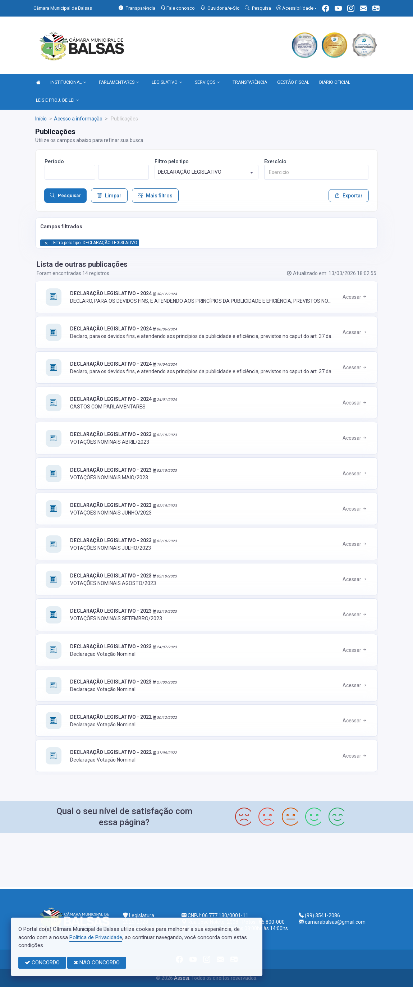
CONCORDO (42, 962)
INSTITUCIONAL (68, 83)
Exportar (349, 195)
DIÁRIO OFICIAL (334, 82)
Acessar (355, 297)
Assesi (181, 978)
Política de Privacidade (95, 937)
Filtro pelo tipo (172, 161)
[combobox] (207, 172)
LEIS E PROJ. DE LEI (57, 101)
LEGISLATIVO (167, 83)
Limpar (109, 195)
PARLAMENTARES (119, 83)
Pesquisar (65, 195)
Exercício (275, 161)
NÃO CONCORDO (97, 962)
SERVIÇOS (207, 83)
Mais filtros (155, 195)
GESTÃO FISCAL (293, 82)
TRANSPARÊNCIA (250, 82)
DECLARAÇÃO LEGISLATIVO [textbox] (189, 172)
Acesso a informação (78, 119)
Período (54, 161)
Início (41, 119)
